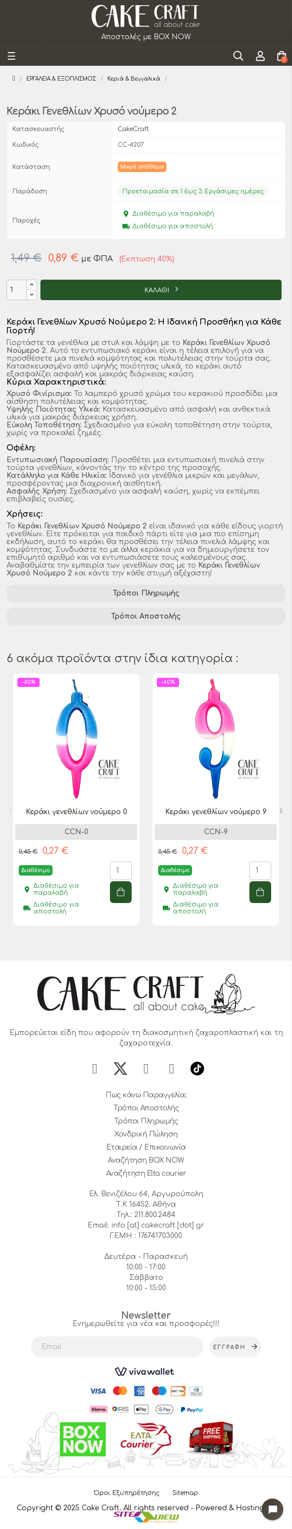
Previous (11, 811)
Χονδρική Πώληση (146, 1134)
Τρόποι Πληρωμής (146, 593)
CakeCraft (133, 129)
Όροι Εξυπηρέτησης (126, 1493)
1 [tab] (137, 944)
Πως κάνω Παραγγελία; (146, 1095)
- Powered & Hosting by (233, 1508)
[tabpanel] (76, 806)
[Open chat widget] (272, 1509)
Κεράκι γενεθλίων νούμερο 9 (216, 812)
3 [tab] (154, 944)
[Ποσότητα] (17, 290)
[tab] (146, 593)
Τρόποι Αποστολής (146, 616)
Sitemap (185, 1493)
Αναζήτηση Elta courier (146, 1173)
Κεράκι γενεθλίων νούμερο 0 (76, 812)
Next (281, 811)
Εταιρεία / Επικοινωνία (146, 1147)
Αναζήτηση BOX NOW (146, 1160)
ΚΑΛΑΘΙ (157, 290)
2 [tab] (146, 944)
